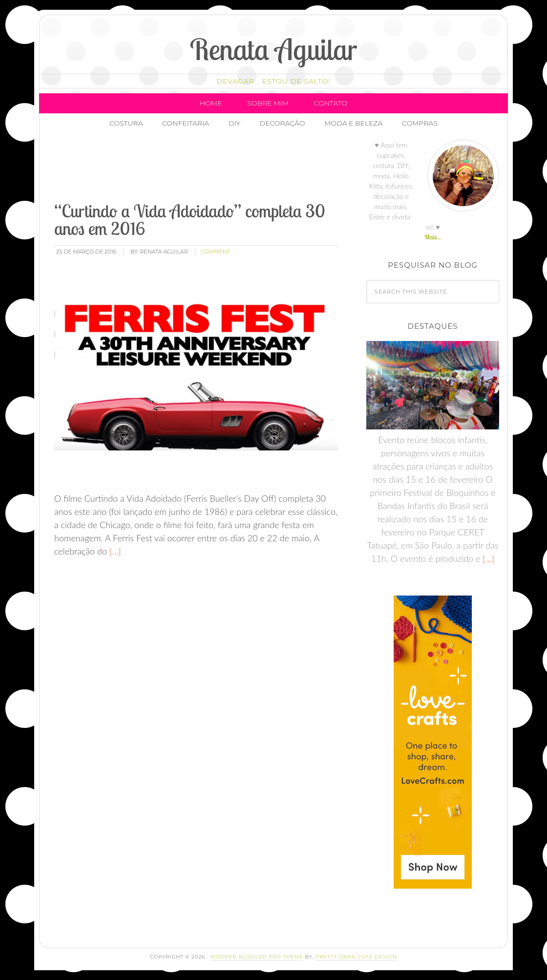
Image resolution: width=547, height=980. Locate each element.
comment (215, 251)
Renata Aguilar (274, 49)
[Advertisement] (230, 169)
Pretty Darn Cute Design (356, 957)
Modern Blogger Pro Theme (256, 957)
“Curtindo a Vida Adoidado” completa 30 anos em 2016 (189, 219)
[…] (114, 551)
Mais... (432, 237)
